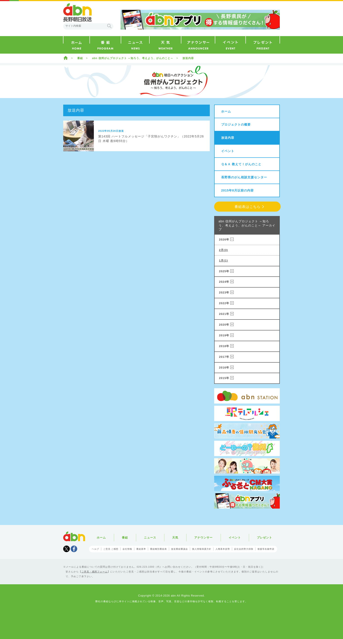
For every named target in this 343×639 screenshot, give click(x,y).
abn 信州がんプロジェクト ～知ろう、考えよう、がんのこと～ (132, 58)
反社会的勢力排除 (243, 549)
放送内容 (188, 58)
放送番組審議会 (179, 549)
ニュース (150, 537)
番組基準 (141, 549)
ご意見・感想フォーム (94, 571)
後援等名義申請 (265, 549)
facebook (74, 549)
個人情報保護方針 (201, 549)
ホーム (65, 58)
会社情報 (127, 549)
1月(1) (223, 260)
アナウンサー (203, 537)
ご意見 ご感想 (111, 549)
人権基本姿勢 (222, 549)
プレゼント (264, 537)
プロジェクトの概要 (236, 124)
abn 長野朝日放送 (77, 12)
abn (74, 536)
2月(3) (223, 250)
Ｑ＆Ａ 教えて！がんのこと (241, 164)
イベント (227, 151)
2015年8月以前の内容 (237, 190)
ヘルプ (95, 549)
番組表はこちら (247, 207)
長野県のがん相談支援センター (244, 177)
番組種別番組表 (158, 549)
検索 (109, 26)
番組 (80, 58)
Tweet (66, 549)
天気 (175, 537)
